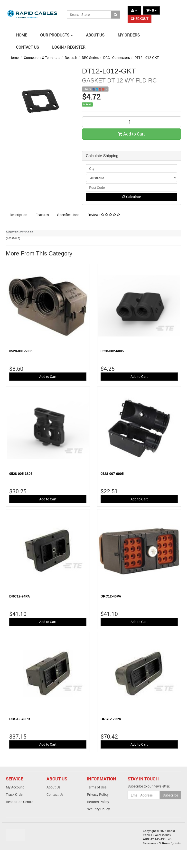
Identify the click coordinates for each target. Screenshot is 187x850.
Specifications (68, 214)
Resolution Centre (19, 801)
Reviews (104, 214)
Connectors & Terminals (42, 57)
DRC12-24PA (19, 596)
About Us (53, 787)
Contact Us (55, 794)
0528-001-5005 (20, 351)
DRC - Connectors (116, 57)
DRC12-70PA (111, 719)
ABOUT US (95, 35)
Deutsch (71, 57)
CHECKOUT (139, 18)
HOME (21, 35)
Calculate (131, 196)
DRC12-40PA (111, 596)
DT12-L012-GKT (146, 57)
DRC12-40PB (19, 719)
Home (14, 57)
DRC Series (90, 57)
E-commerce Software (156, 843)
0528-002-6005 (112, 351)
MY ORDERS (129, 35)
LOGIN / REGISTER (68, 47)
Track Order (15, 794)
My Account (15, 787)
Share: (95, 89)
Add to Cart (131, 134)
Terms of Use (96, 787)
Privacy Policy (98, 794)
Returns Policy (98, 801)
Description (18, 214)
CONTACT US (27, 47)
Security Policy (98, 809)
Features (42, 214)
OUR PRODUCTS (56, 35)
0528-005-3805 (20, 474)
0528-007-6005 (112, 474)
